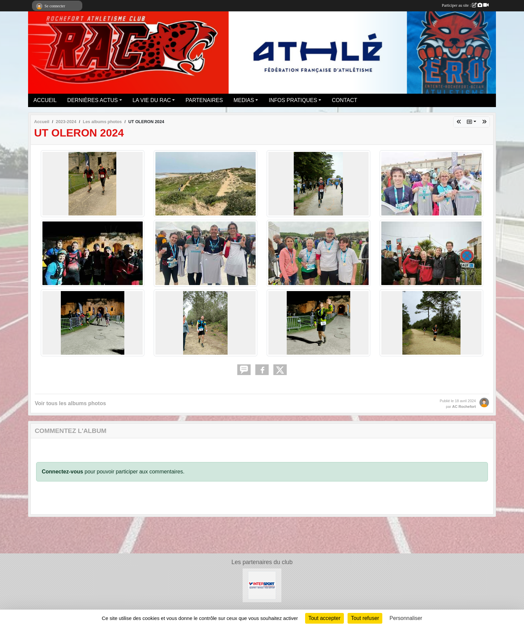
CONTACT (344, 100)
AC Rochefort (464, 407)
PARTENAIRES (204, 100)
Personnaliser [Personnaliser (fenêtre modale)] (406, 618)
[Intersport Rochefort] (262, 585)
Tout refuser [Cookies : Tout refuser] (365, 618)
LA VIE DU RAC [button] (152, 100)
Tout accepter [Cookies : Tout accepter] (324, 618)
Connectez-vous (62, 471)
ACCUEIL (44, 100)
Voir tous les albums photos (70, 403)
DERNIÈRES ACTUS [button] (92, 100)
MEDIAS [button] (244, 100)
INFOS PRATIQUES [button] (293, 100)
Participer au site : (465, 5)
